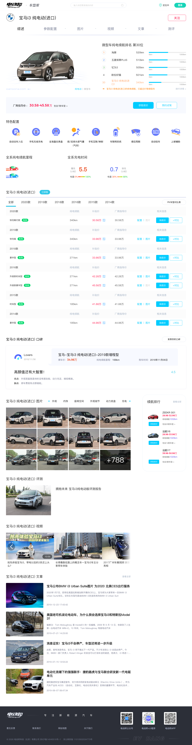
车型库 (34, 5)
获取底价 (143, 105)
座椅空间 (79, 401)
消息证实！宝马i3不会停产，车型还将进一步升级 (79, 643)
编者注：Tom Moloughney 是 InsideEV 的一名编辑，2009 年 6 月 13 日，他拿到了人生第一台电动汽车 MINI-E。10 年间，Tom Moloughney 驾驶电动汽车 (88, 626)
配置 (139, 220)
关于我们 (88, 728)
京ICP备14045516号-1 (50, 739)
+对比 (176, 220)
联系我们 (36, 728)
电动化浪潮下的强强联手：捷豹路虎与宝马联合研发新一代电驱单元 (89, 674)
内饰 (65, 401)
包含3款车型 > (168, 462)
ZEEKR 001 (169, 412)
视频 (110, 29)
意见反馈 (11, 728)
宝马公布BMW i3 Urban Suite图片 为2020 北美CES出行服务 (88, 586)
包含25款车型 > (168, 424)
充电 (124, 401)
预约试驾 (167, 105)
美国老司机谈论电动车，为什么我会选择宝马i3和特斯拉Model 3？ (88, 617)
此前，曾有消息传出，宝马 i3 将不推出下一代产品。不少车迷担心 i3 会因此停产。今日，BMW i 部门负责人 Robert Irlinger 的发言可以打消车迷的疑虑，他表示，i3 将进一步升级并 (88, 651)
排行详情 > (181, 88)
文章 (141, 29)
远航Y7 (166, 450)
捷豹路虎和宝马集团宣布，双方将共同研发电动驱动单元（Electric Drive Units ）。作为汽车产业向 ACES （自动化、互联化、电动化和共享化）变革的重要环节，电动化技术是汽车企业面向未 (88, 684)
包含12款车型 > (168, 443)
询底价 (162, 220)
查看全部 (126, 576)
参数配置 (50, 29)
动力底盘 (111, 401)
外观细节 (95, 401)
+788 (115, 460)
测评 (171, 29)
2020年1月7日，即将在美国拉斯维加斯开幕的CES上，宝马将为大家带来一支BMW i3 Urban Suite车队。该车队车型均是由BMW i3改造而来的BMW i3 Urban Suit (87, 594)
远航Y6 (166, 431)
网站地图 (62, 728)
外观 (54, 401)
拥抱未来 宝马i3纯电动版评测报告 (78, 489)
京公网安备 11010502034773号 (77, 739)
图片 (80, 29)
